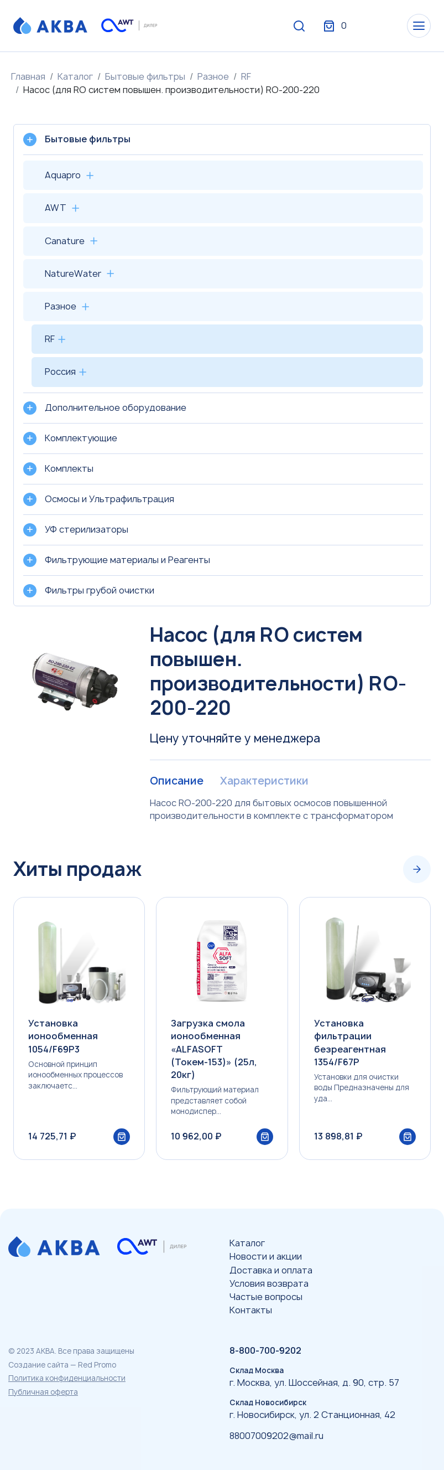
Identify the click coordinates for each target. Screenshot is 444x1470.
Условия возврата (269, 1283)
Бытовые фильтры (145, 76)
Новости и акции (265, 1256)
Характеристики (266, 781)
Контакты (250, 1310)
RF (246, 76)
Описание (177, 781)
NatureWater (73, 273)
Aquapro (63, 175)
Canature (65, 241)
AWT (55, 208)
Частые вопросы (265, 1297)
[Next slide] (417, 870)
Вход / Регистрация (348, 26)
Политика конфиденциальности (67, 1378)
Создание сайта (38, 1365)
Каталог (75, 76)
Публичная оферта (43, 1392)
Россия (60, 371)
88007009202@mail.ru (276, 1436)
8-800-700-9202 (265, 1350)
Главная (28, 76)
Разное (213, 76)
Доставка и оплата (270, 1270)
